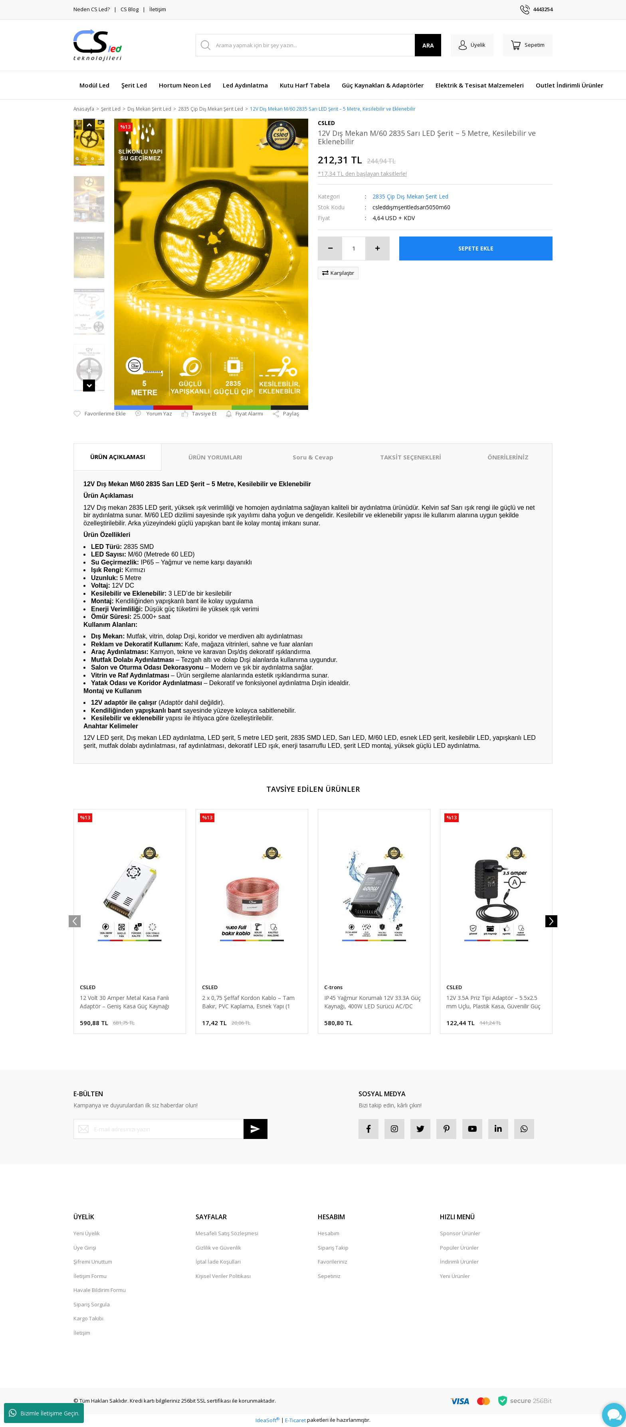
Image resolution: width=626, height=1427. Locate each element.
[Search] (318, 45)
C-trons (333, 988)
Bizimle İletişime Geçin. (44, 1413)
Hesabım (328, 1234)
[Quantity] (353, 248)
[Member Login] (472, 45)
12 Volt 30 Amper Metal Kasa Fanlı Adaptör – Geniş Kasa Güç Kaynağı (124, 1003)
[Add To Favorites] (99, 415)
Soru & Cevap (313, 458)
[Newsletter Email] (170, 1130)
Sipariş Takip (333, 1248)
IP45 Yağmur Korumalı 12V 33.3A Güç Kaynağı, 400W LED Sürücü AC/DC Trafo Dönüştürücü (372, 1003)
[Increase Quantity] (377, 248)
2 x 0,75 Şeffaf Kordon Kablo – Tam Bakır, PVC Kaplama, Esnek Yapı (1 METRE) (248, 1003)
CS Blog (130, 9)
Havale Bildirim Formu (99, 1290)
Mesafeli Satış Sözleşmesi (227, 1234)
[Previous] (75, 922)
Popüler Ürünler (459, 1248)
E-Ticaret (295, 1420)
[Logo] (97, 45)
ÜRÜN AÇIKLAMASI (117, 457)
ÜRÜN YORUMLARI (215, 458)
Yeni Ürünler (455, 1276)
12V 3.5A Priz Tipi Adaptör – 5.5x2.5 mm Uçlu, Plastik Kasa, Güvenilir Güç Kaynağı (493, 1003)
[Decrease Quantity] (330, 248)
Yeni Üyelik (86, 1234)
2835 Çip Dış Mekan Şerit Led (410, 197)
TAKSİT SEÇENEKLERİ (410, 458)
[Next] (551, 922)
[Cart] (528, 45)
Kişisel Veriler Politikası (223, 1276)
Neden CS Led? (91, 9)
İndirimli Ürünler (459, 1262)
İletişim (157, 9)
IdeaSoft (267, 1420)
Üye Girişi (84, 1248)
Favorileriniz (332, 1262)
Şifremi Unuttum (92, 1262)
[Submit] (255, 1130)
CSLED (87, 988)
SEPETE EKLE (475, 249)
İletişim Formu (90, 1276)
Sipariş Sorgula (91, 1304)
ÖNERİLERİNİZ (508, 458)
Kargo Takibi (88, 1319)
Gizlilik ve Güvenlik (218, 1248)
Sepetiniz (329, 1276)
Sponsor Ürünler (460, 1234)
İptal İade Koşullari (218, 1262)
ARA (428, 45)
